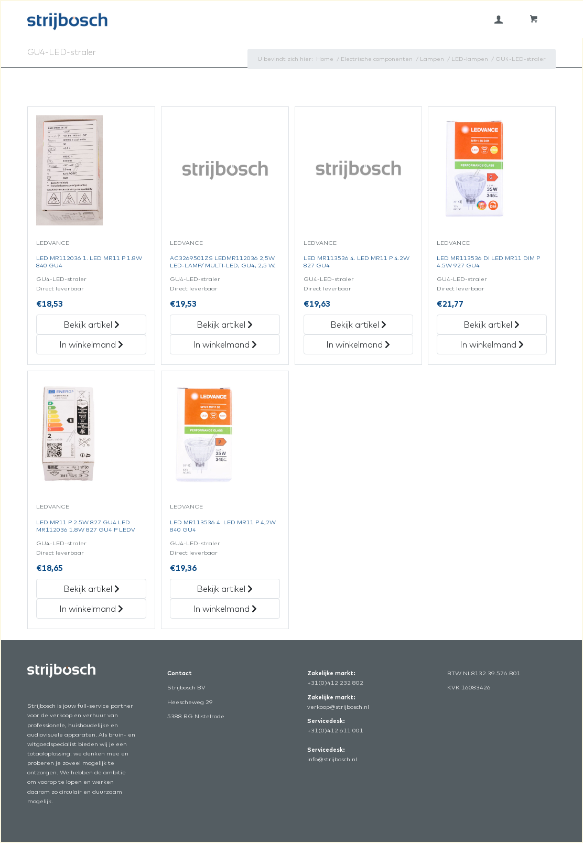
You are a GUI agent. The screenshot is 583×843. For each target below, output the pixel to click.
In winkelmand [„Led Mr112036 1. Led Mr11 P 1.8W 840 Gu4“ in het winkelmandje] (91, 344)
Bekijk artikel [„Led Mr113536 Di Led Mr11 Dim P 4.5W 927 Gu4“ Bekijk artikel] (491, 324)
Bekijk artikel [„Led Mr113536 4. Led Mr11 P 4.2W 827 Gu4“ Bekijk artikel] (358, 324)
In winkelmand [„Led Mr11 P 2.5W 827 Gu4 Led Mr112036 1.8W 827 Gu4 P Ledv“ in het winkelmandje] (91, 608)
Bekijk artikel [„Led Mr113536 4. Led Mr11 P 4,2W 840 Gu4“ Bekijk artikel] (225, 588)
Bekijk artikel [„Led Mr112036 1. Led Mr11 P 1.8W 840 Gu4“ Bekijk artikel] (91, 324)
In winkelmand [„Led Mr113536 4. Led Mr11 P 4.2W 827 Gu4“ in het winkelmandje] (358, 344)
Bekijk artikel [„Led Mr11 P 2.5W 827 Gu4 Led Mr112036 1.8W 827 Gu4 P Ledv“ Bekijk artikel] (91, 588)
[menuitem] (499, 19)
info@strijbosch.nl (332, 759)
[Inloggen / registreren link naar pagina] (499, 19)
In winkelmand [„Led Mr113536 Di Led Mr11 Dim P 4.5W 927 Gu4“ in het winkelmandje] (492, 344)
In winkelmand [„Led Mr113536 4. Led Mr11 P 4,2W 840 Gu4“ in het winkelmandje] (225, 608)
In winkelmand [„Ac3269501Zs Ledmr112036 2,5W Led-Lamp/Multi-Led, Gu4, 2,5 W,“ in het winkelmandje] (225, 344)
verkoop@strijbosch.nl (338, 706)
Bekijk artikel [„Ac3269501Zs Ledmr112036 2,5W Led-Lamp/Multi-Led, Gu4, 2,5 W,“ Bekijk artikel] (225, 324)
